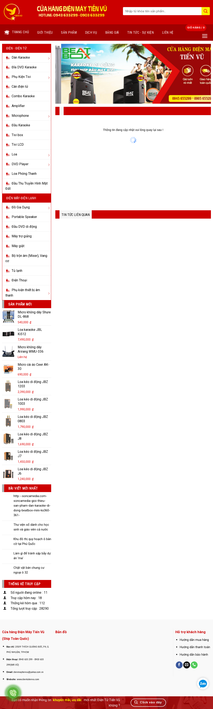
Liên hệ (167, 32)
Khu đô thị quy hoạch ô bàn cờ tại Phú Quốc (32, 541)
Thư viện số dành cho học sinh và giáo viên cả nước (31, 527)
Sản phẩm (69, 32)
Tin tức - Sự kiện (140, 32)
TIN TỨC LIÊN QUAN (76, 215)
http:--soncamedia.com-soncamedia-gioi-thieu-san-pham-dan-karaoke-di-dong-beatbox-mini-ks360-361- (32, 505)
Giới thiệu (45, 32)
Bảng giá (112, 32)
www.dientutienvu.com (28, 679)
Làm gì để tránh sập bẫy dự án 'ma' (32, 555)
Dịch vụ (91, 32)
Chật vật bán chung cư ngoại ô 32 (29, 570)
